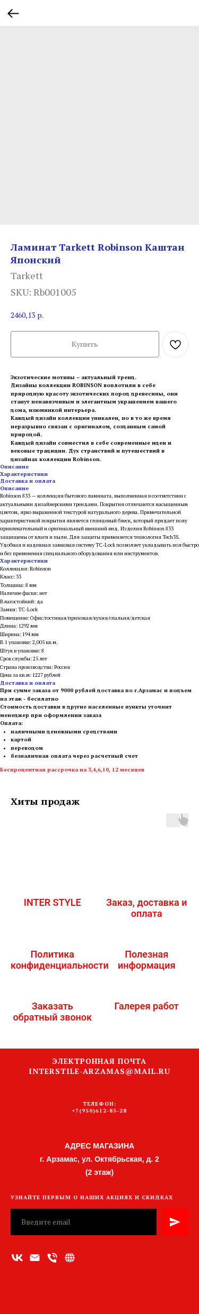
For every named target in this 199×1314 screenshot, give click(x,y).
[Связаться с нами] (69, 1257)
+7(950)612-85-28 (99, 1110)
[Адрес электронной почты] (34, 1257)
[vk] (17, 1257)
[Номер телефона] (52, 1257)
